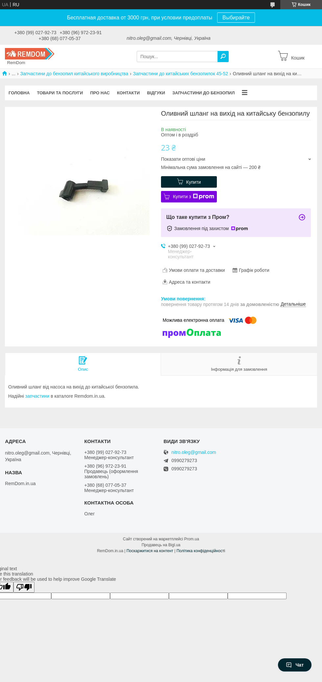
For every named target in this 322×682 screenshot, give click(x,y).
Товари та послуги (60, 92)
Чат (295, 665)
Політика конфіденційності (200, 551)
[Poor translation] (23, 587)
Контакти (128, 92)
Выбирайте (236, 17)
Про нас (99, 92)
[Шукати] (223, 56)
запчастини (37, 396)
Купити (193, 182)
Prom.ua (191, 539)
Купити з (193, 197)
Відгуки (156, 92)
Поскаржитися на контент (149, 551)
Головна (19, 92)
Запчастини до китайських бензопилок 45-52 (180, 73)
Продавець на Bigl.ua (161, 545)
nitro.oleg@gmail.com (194, 452)
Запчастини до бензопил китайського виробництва (74, 73)
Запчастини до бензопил (203, 92)
